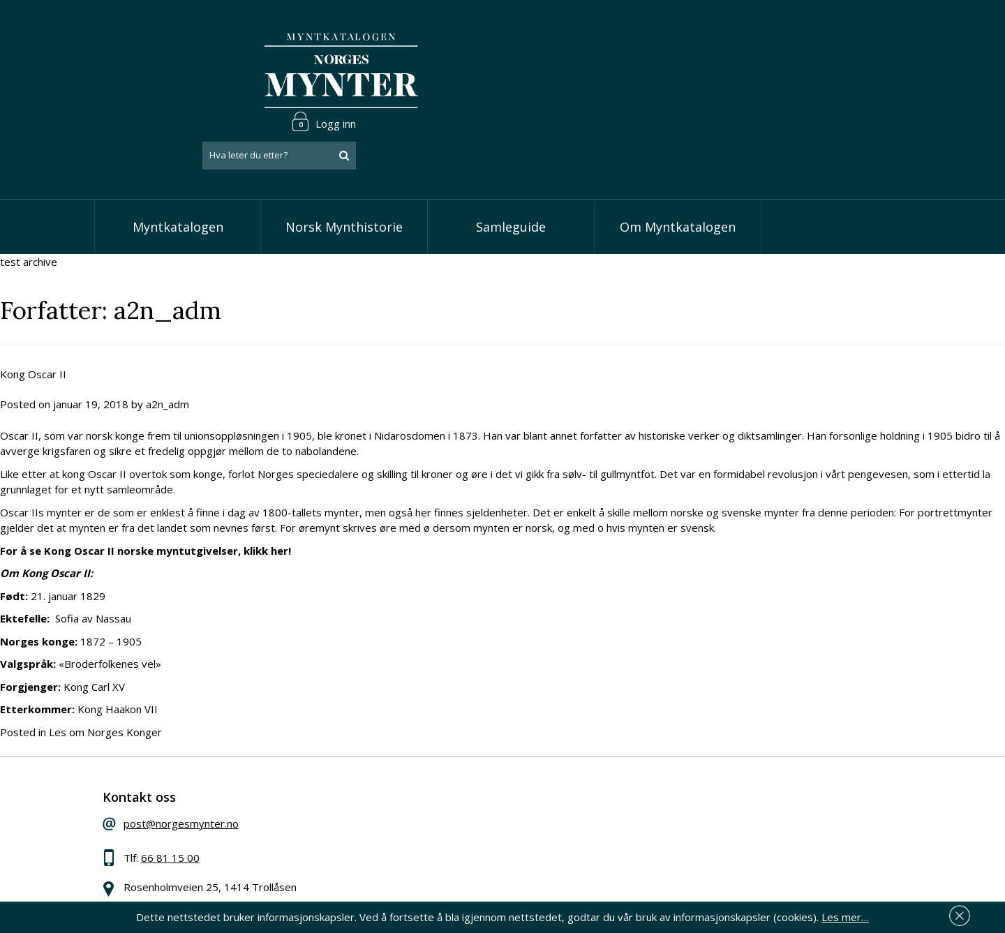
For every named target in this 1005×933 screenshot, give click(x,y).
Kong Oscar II (33, 308)
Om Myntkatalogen (678, 160)
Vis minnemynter (431, 849)
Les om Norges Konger (105, 666)
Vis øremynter (425, 828)
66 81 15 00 (186, 796)
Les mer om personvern (721, 842)
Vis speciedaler (427, 764)
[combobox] (823, 65)
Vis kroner (415, 807)
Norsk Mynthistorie (344, 160)
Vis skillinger (420, 785)
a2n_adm (167, 338)
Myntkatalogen (178, 160)
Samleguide (511, 160)
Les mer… (845, 915)
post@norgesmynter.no (197, 762)
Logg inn (868, 30)
